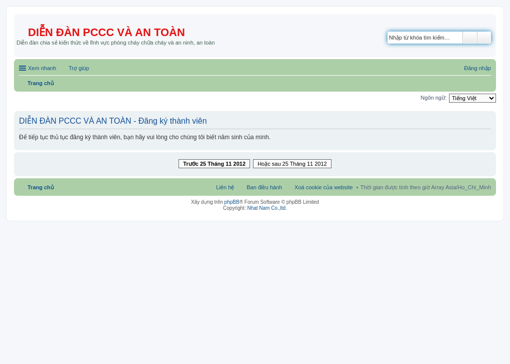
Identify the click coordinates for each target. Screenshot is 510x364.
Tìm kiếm (470, 38)
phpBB (232, 202)
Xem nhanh (42, 68)
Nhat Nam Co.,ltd (266, 208)
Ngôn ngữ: (433, 98)
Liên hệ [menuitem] (225, 187)
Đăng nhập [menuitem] (477, 68)
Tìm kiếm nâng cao (484, 38)
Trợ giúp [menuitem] (78, 68)
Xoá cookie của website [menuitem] (323, 187)
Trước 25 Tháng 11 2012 (214, 164)
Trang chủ (41, 187)
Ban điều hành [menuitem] (264, 187)
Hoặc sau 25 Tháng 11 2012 (292, 164)
